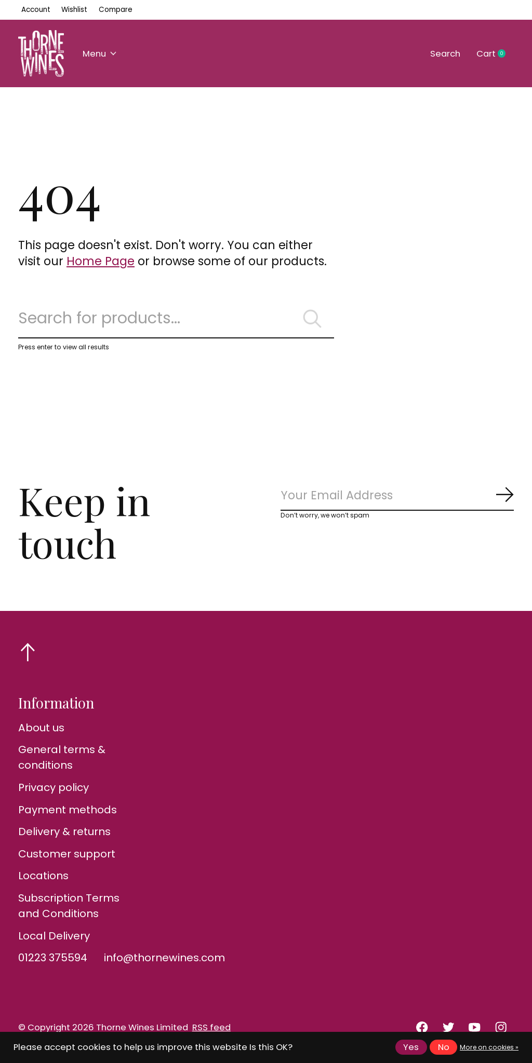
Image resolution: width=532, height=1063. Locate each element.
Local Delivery (54, 936)
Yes (411, 1047)
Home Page (100, 261)
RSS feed (211, 1027)
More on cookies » (489, 1047)
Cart (495, 54)
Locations (43, 875)
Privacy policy (53, 787)
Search (445, 54)
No (443, 1047)
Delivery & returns (64, 831)
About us (41, 727)
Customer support (66, 854)
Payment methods (67, 809)
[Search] (176, 318)
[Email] (397, 496)
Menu (99, 54)
